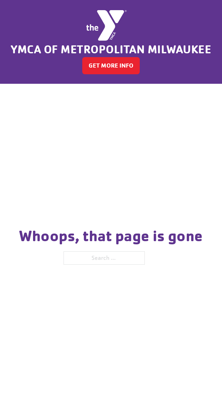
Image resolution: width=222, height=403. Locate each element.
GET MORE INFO (111, 65)
